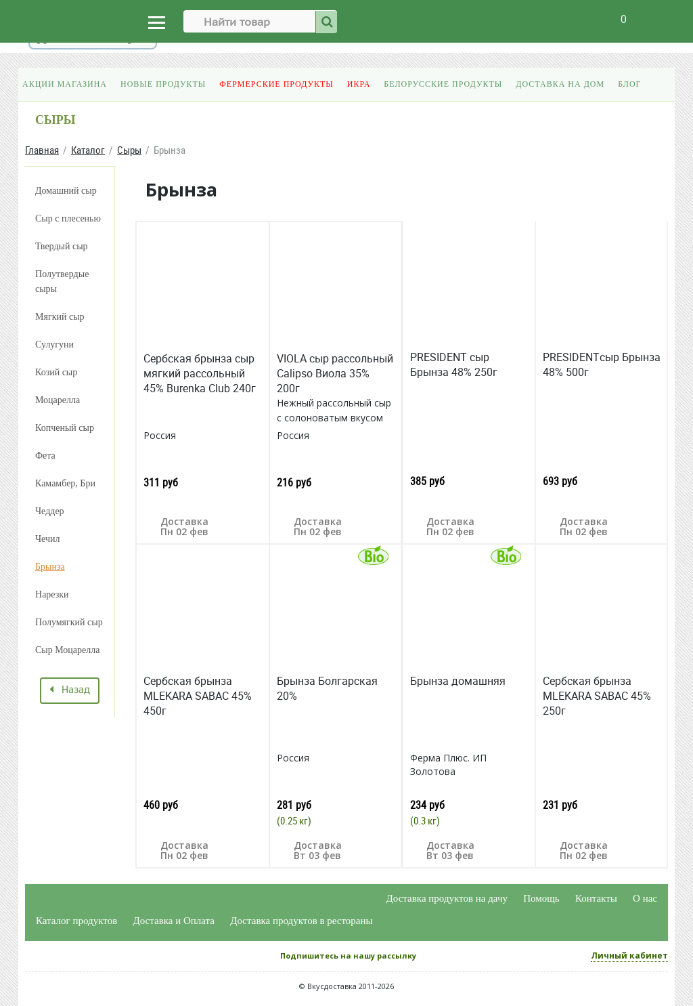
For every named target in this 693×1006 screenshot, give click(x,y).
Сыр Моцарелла (67, 650)
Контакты (596, 898)
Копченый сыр (64, 428)
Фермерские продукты (276, 84)
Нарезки (52, 594)
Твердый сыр (61, 246)
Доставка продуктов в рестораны (301, 920)
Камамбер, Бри (65, 483)
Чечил (47, 539)
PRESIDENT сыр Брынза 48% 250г (453, 364)
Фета (45, 455)
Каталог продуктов (76, 920)
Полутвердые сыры (62, 281)
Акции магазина (64, 84)
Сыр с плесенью (68, 218)
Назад (69, 690)
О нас (645, 898)
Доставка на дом (560, 84)
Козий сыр (56, 372)
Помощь (541, 898)
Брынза (50, 567)
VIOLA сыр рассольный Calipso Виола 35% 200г (335, 373)
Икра (358, 84)
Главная (42, 150)
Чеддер (49, 511)
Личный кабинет (629, 955)
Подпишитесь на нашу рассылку (348, 955)
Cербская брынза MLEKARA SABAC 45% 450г (197, 695)
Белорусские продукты (443, 84)
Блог (629, 84)
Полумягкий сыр (69, 622)
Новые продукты (163, 84)
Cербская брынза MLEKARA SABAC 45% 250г (597, 695)
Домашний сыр (66, 191)
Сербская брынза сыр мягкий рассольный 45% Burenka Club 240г (199, 373)
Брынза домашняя (458, 680)
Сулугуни (54, 344)
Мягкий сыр (60, 317)
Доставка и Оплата (174, 920)
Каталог (88, 150)
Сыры (129, 150)
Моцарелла (57, 400)
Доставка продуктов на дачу (447, 898)
